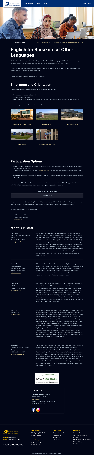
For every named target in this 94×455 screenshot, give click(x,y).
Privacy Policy (77, 442)
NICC (38, 42)
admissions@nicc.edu (14, 439)
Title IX (75, 444)
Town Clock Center (44, 171)
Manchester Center (72, 124)
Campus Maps (77, 433)
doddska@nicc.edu (16, 290)
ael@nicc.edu (18, 219)
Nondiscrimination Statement (82, 439)
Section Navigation (19, 42)
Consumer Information (80, 435)
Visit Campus (57, 435)
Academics (45, 42)
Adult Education (55, 42)
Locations (76, 437)
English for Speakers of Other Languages (72, 42)
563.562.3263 (12, 437)
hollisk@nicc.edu (16, 273)
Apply (45, 3)
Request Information (59, 433)
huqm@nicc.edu (15, 314)
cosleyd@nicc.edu (16, 242)
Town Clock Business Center (47, 144)
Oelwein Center (47, 124)
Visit (38, 3)
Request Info (29, 3)
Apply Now (56, 437)
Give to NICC (57, 439)
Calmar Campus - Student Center (22, 124)
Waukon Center (21, 144)
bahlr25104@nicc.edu (17, 354)
